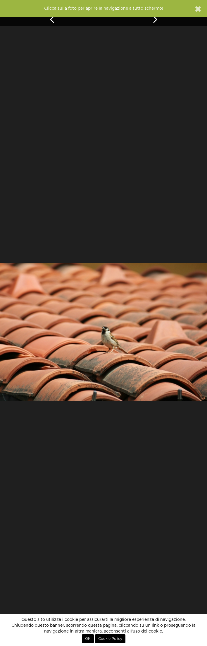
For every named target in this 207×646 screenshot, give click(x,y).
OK (88, 638)
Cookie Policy (110, 638)
